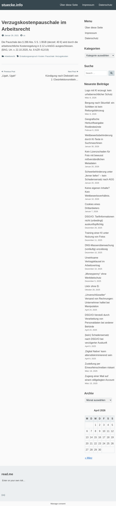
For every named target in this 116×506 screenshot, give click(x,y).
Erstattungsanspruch (29, 56)
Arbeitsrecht (10, 56)
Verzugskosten (61, 56)
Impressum (88, 5)
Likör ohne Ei (92, 286)
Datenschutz (105, 5)
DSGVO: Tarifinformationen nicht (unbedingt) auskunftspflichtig (99, 220)
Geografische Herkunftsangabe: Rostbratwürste (94, 123)
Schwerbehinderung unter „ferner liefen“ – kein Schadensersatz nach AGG (99, 175)
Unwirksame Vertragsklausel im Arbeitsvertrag (95, 261)
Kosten (41, 56)
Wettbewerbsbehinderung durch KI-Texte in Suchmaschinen (98, 139)
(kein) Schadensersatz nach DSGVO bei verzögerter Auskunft (97, 339)
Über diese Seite (69, 5)
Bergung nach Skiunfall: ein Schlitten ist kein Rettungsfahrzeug (99, 107)
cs (24, 35)
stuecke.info (12, 5)
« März (88, 458)
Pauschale (50, 56)
